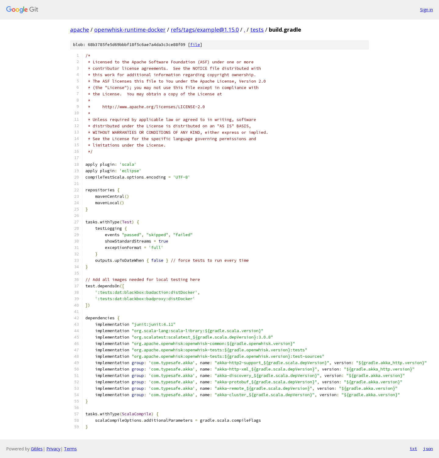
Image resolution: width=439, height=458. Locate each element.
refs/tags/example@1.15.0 (205, 29)
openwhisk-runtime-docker (130, 29)
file (195, 44)
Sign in (426, 9)
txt (413, 448)
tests (257, 29)
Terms (70, 449)
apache (79, 29)
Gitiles (37, 449)
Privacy (53, 449)
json (428, 448)
